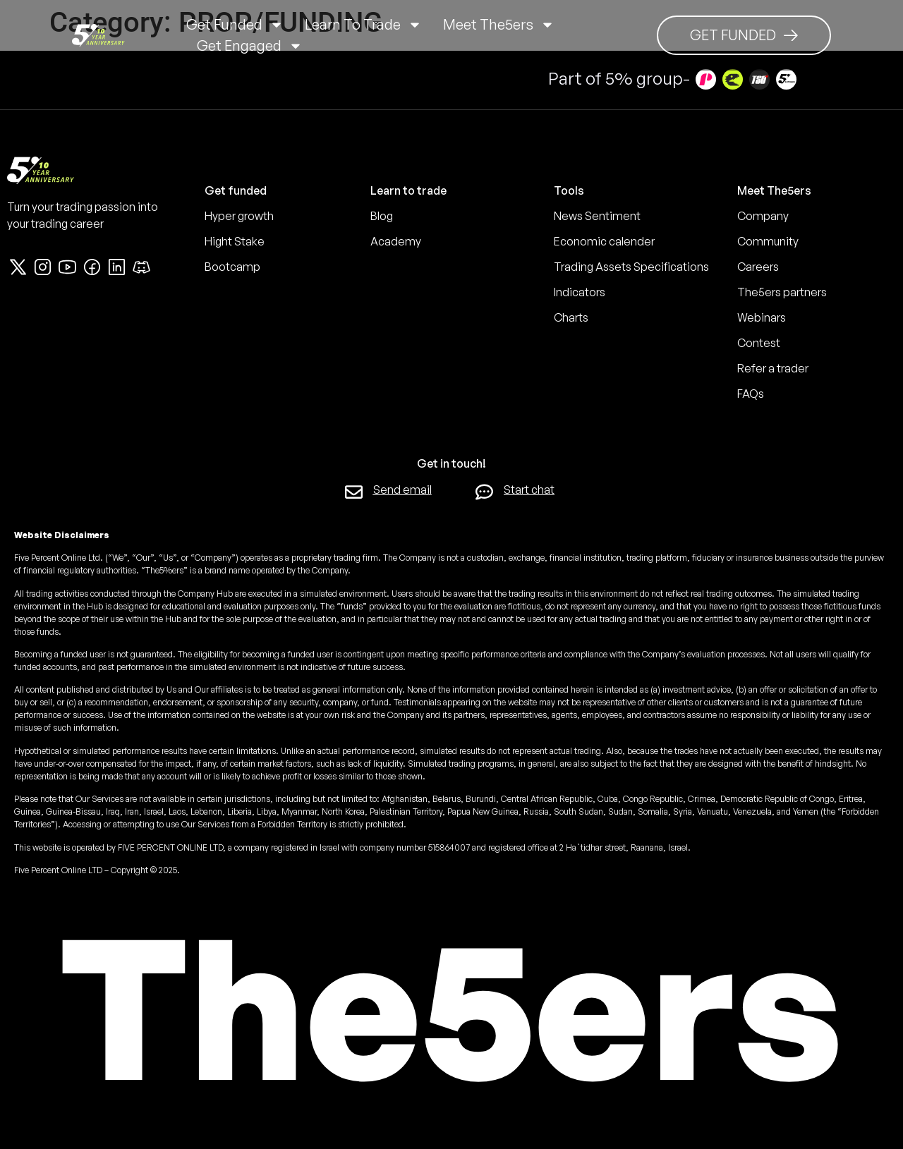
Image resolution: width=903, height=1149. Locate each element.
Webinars (761, 317)
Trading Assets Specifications (631, 267)
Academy (395, 241)
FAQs (750, 394)
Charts (571, 317)
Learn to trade (363, 24)
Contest (758, 343)
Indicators (579, 292)
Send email (402, 489)
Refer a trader (772, 368)
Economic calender (604, 241)
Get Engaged (250, 45)
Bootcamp (232, 267)
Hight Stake (235, 241)
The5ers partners (782, 292)
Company (763, 216)
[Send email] (354, 492)
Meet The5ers (498, 24)
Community (768, 241)
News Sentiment (597, 216)
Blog (381, 216)
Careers (758, 267)
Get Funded (235, 24)
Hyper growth (239, 216)
